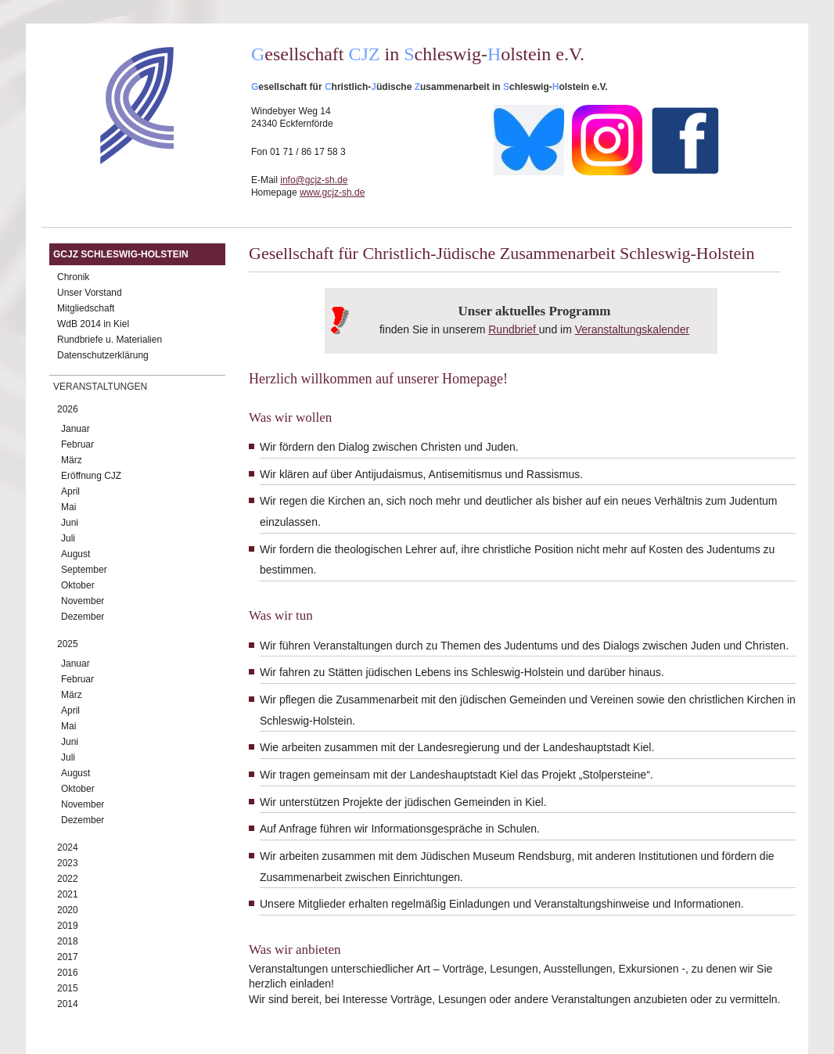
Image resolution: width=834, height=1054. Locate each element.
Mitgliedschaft (85, 308)
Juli (68, 538)
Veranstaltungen (100, 386)
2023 (67, 863)
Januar (75, 428)
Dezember (82, 616)
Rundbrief (512, 329)
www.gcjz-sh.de (332, 192)
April (70, 491)
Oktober (78, 585)
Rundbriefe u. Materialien (109, 339)
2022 (67, 878)
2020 (67, 910)
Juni (69, 522)
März (71, 460)
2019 (67, 925)
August (75, 554)
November (82, 600)
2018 (67, 941)
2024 (67, 847)
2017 (67, 956)
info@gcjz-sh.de (313, 179)
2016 (67, 972)
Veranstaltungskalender (632, 329)
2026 (67, 409)
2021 (67, 894)
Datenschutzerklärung (103, 355)
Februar (77, 444)
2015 (67, 988)
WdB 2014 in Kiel (93, 323)
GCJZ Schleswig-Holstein (121, 254)
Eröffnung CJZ (91, 475)
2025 (67, 644)
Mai (68, 507)
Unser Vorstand (89, 292)
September (84, 569)
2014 (67, 1003)
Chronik (73, 277)
